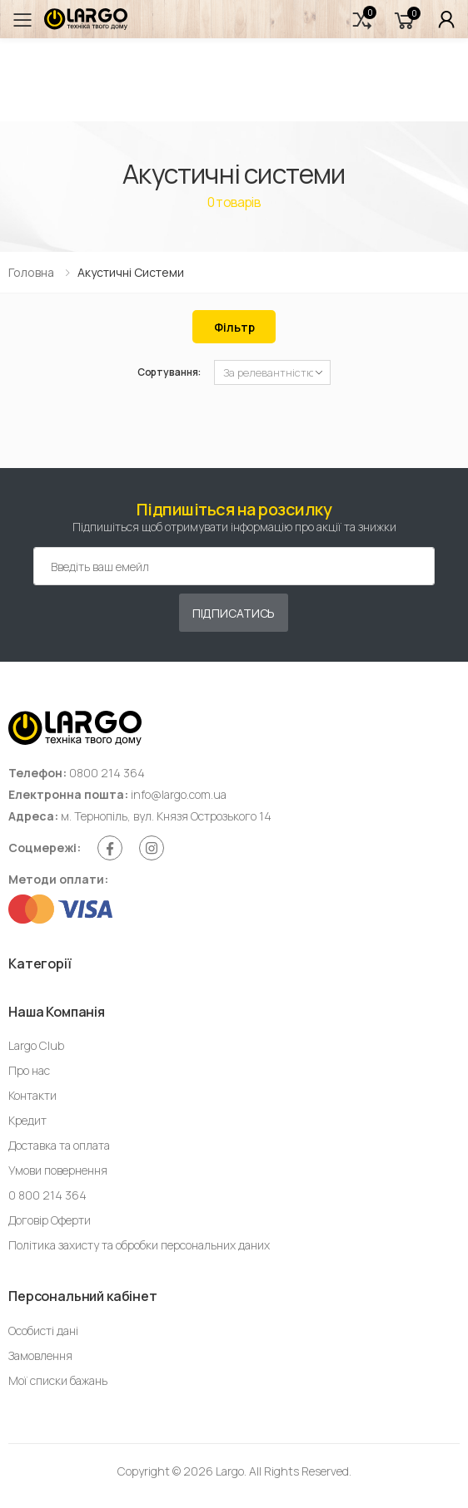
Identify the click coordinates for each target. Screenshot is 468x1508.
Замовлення (40, 1355)
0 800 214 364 (47, 1195)
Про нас (29, 1070)
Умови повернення (57, 1170)
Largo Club (36, 1045)
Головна (31, 272)
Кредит (27, 1120)
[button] (362, 19)
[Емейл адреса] (234, 566)
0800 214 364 (107, 773)
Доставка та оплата (59, 1145)
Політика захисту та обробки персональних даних (139, 1245)
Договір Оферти (49, 1220)
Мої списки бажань (57, 1380)
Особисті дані (43, 1330)
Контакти (32, 1095)
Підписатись (233, 613)
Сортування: (169, 372)
